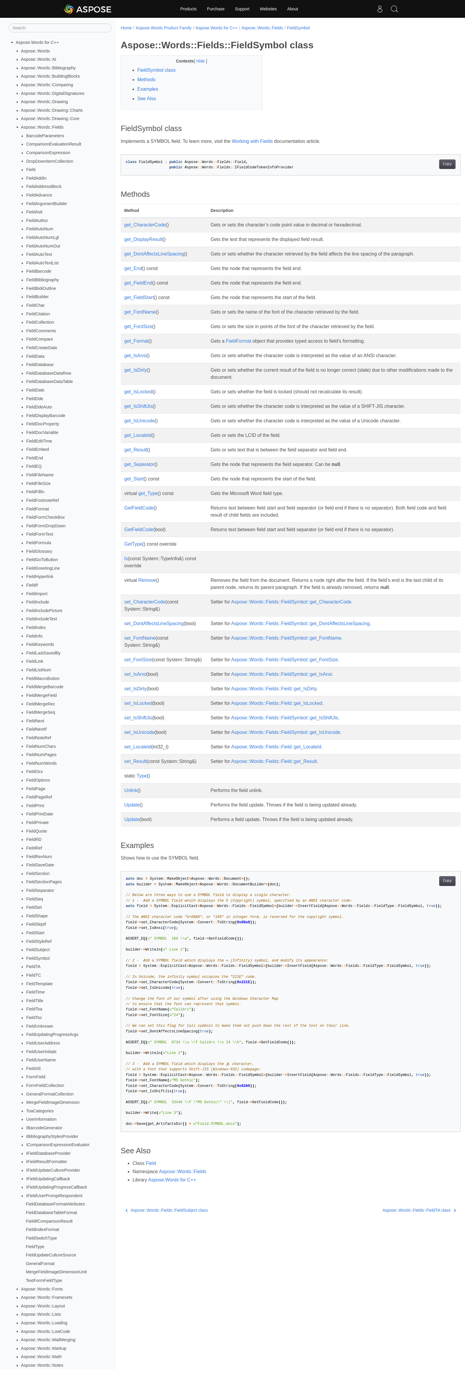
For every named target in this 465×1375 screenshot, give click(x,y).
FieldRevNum (39, 856)
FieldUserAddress (43, 1043)
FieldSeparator (40, 890)
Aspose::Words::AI (38, 59)
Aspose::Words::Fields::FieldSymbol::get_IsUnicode (284, 732)
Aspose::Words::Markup (43, 1348)
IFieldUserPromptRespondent (54, 1195)
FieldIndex (36, 627)
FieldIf (32, 585)
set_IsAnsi (135, 674)
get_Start (134, 478)
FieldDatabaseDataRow (48, 373)
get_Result (135, 449)
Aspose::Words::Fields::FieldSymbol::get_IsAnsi (280, 674)
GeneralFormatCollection (50, 1094)
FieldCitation (38, 314)
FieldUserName (41, 1060)
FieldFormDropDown (46, 525)
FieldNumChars (41, 746)
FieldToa (34, 1009)
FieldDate (35, 390)
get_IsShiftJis (138, 406)
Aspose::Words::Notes (42, 1365)
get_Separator (139, 464)
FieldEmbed (37, 449)
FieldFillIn (35, 491)
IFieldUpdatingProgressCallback (56, 1187)
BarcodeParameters (45, 135)
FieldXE (33, 1068)
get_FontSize (138, 326)
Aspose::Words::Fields (42, 127)
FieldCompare (39, 339)
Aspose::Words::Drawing (44, 101)
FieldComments (41, 330)
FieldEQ (34, 466)
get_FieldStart (139, 297)
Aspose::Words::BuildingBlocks (50, 76)
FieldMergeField (41, 695)
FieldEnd (34, 458)
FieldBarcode (38, 271)
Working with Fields (252, 141)
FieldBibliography (42, 279)
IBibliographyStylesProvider (52, 1136)
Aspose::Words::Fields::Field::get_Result (272, 761)
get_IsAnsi (135, 355)
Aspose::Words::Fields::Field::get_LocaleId (275, 746)
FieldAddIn (36, 178)
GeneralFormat (40, 1263)
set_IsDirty (135, 688)
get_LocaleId (138, 435)
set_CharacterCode (144, 601)
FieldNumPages (41, 754)
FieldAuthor (37, 220)
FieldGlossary (39, 551)
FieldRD (34, 839)
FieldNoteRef (38, 737)
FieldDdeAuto (39, 407)
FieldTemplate (39, 983)
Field (30, 169)
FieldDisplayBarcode (45, 415)
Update (132, 804)
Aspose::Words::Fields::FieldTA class (395, 1210)
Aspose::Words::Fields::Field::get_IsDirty (272, 688)
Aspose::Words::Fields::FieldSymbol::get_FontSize (283, 659)
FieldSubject (38, 949)
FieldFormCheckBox (45, 517)
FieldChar (35, 305)
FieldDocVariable (42, 432)
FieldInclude (37, 602)
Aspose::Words (35, 51)
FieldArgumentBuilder (46, 203)
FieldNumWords (41, 763)
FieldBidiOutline (41, 288)
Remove (147, 580)
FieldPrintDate (39, 814)
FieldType (35, 1246)
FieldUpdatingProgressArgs (52, 1034)
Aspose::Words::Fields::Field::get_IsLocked (275, 703)
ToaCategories (40, 1111)
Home (126, 27)
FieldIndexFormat (42, 1229)
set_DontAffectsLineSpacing (154, 623)
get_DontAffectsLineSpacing (154, 253)
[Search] (60, 27)
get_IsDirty (135, 370)
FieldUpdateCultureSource (51, 1255)
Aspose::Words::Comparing (47, 84)
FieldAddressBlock (43, 186)
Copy (424, 164)
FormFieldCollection (45, 1085)
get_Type (148, 493)
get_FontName (140, 311)
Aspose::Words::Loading (44, 1322)
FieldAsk (34, 212)
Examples (147, 89)
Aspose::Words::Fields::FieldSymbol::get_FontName (285, 638)
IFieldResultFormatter (46, 1161)
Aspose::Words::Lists (41, 1314)
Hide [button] (196, 61)
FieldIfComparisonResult (49, 1221)
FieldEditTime (39, 441)
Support (242, 9)
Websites (268, 9)
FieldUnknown (39, 1026)
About (292, 9)
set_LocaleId (137, 746)
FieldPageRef (39, 797)
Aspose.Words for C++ (37, 42)
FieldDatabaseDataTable (49, 381)
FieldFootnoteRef (42, 500)
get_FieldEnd (138, 282)
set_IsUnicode (139, 732)
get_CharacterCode (145, 224)
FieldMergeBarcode (44, 686)
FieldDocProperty (42, 423)
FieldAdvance (39, 195)
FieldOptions (38, 780)
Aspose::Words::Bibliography (48, 68)
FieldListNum (38, 669)
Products (188, 9)
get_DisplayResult (143, 239)
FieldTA (33, 966)
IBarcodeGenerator (44, 1127)
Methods (146, 79)
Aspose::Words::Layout (43, 1306)
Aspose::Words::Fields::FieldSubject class (166, 1210)
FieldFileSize (38, 483)
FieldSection (38, 873)
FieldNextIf (36, 729)
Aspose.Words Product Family (164, 27)
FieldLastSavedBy (43, 653)
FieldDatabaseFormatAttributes (55, 1204)
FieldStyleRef (39, 941)
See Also (146, 98)
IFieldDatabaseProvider (48, 1153)
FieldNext (35, 720)
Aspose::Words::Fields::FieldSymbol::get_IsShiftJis (283, 717)
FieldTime (35, 992)
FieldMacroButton (43, 678)
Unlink (130, 790)
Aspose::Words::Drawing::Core (50, 118)
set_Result (135, 761)
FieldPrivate (37, 822)
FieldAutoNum (39, 228)
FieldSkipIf (36, 924)
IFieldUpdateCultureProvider (53, 1170)
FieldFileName (40, 474)
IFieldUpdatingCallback (48, 1178)
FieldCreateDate (41, 347)
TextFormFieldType (44, 1280)
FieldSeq (34, 899)
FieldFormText (39, 534)
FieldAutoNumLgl (42, 237)
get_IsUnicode (139, 420)
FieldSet (34, 907)
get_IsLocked (138, 391)
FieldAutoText (39, 254)
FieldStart (35, 932)
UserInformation (41, 1119)
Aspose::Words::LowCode (45, 1331)
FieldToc (34, 1017)
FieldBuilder (37, 296)
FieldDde (34, 398)
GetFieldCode (139, 507)
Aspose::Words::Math (41, 1356)
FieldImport (36, 593)
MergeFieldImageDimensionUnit (56, 1271)
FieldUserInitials (41, 1051)
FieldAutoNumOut (43, 246)
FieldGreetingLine (43, 568)
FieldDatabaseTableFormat (51, 1212)
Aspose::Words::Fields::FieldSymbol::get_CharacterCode (290, 601)
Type (142, 775)
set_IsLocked (138, 703)
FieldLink (34, 661)
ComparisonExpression (48, 152)
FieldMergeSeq (40, 712)
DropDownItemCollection (49, 161)
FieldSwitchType (41, 1238)
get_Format (136, 341)
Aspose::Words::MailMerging (48, 1339)
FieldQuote (36, 831)
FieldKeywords (40, 644)
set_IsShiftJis (138, 717)
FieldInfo (34, 636)
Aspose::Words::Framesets (46, 1297)
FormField (35, 1076)
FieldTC (33, 975)
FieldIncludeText (41, 619)
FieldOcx (34, 771)
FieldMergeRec (40, 704)
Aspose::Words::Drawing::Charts (52, 110)
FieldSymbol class (156, 70)
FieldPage (35, 788)
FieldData (35, 356)
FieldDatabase (40, 364)
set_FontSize (138, 659)
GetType (133, 544)
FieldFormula (38, 542)
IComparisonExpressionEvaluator (58, 1144)
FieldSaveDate (40, 865)
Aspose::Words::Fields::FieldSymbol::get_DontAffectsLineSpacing (299, 623)
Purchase (215, 9)
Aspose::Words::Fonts (42, 1289)
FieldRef (34, 848)
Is (126, 558)
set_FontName (139, 638)
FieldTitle (34, 1000)
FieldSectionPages (44, 881)
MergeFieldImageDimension (52, 1102)
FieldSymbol (38, 958)
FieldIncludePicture (44, 610)
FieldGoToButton (42, 559)
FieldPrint (35, 805)
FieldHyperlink (39, 576)
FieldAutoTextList (42, 263)
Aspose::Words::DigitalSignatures (53, 93)
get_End (133, 268)
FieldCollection (40, 322)
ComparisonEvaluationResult (53, 144)
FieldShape (37, 916)
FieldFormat (37, 509)
